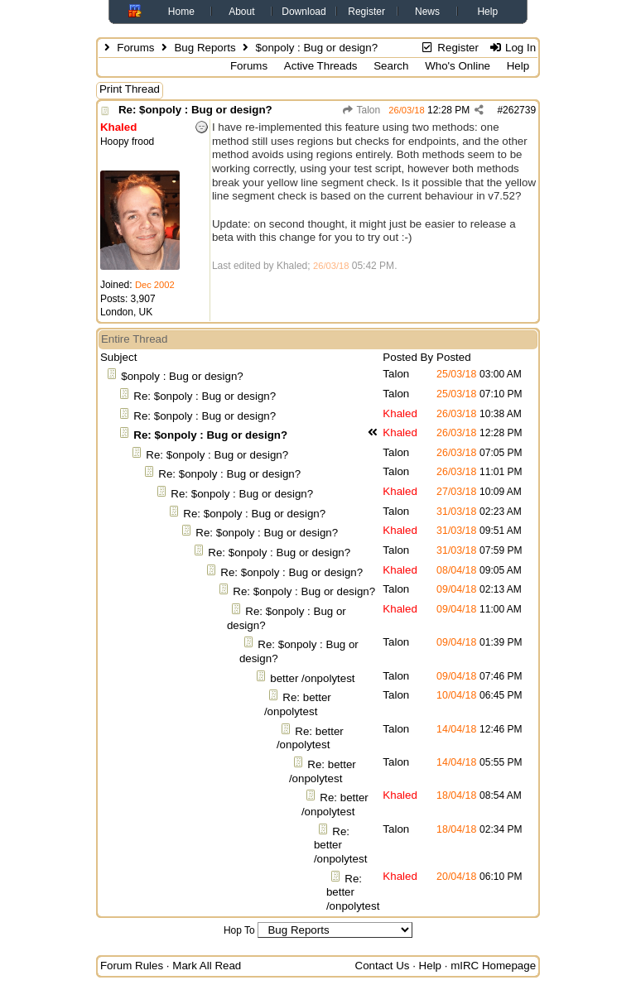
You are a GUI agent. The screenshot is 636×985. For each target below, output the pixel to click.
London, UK (126, 312)
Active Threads (321, 66)
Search (390, 66)
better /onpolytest (312, 678)
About (241, 11)
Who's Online (457, 66)
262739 (519, 110)
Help (487, 11)
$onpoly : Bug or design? (182, 376)
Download (303, 11)
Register (366, 11)
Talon (360, 110)
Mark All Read (206, 965)
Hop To (239, 930)
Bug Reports (204, 47)
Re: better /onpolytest (297, 704)
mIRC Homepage (493, 965)
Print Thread (129, 89)
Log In (512, 47)
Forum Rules (131, 965)
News (427, 11)
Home (181, 11)
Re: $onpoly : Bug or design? (195, 109)
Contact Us (382, 965)
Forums (135, 47)
